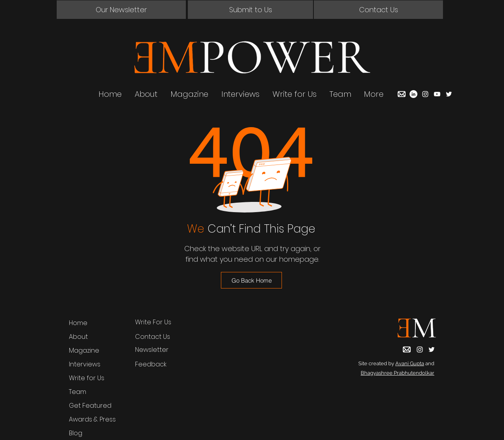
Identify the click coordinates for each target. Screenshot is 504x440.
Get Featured (90, 405)
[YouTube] (437, 94)
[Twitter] (449, 94)
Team (77, 391)
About (78, 336)
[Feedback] (159, 364)
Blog (75, 433)
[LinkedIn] (413, 94)
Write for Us (86, 378)
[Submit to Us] (250, 9)
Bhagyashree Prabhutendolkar (397, 373)
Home (78, 322)
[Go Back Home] (251, 280)
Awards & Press (92, 419)
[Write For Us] (159, 322)
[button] (121, 9)
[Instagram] (425, 94)
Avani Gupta (409, 363)
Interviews (84, 364)
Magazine (84, 350)
